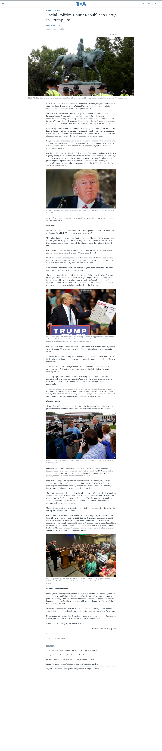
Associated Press (54, 25)
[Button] (113, 34)
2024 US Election (53, 10)
